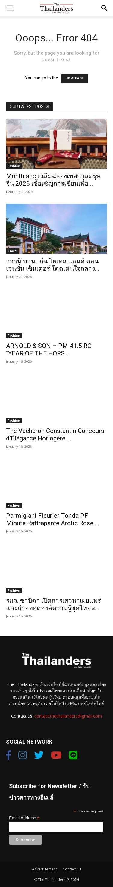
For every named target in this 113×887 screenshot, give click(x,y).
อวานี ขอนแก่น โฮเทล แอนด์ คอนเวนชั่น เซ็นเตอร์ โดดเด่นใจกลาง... (52, 265)
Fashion (14, 166)
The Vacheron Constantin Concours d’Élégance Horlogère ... (55, 434)
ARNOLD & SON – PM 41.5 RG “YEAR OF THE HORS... (49, 349)
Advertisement (44, 869)
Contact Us (72, 869)
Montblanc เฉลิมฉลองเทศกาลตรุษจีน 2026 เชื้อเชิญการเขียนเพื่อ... (53, 179)
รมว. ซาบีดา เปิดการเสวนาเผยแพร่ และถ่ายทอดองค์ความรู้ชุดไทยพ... (53, 604)
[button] (10, 8)
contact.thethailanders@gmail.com (68, 716)
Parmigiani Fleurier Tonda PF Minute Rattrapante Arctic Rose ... (52, 519)
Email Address (24, 818)
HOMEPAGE (74, 78)
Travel (12, 251)
